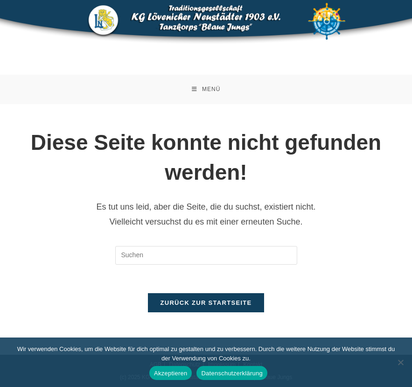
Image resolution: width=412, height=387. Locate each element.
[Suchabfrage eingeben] (206, 255)
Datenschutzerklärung (231, 373)
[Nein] (400, 362)
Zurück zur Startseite (205, 302)
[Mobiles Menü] (206, 89)
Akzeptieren (170, 373)
